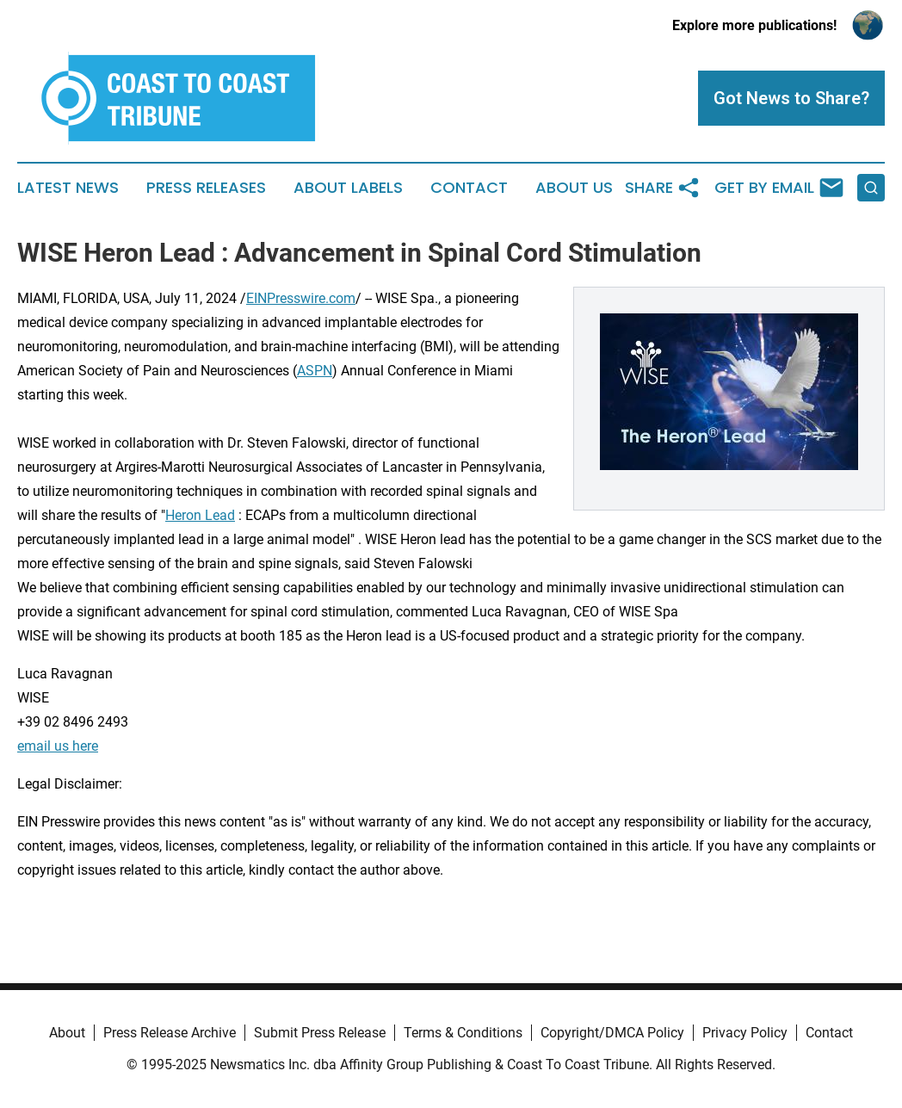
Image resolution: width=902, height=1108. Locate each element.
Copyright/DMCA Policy (612, 1032)
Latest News (68, 187)
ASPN (314, 370)
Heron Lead (200, 515)
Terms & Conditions (463, 1032)
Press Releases (206, 187)
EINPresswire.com (300, 298)
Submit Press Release (320, 1032)
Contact (469, 187)
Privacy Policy (745, 1032)
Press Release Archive (169, 1032)
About (67, 1032)
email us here (57, 746)
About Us (574, 187)
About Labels (348, 187)
